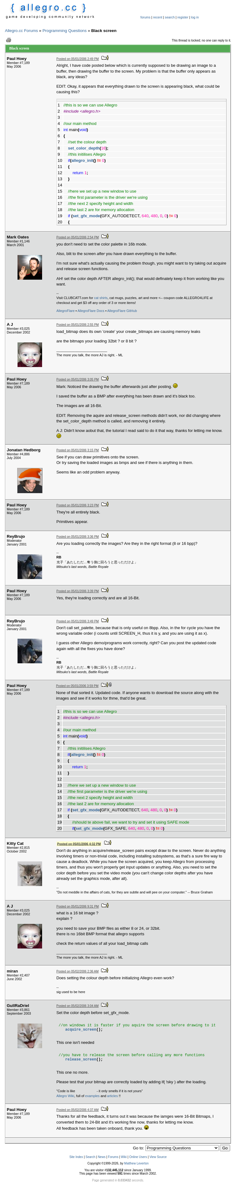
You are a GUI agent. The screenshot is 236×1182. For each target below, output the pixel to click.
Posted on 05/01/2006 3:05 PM (78, 379)
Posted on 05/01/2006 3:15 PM (78, 450)
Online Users (138, 1157)
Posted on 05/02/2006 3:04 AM (78, 1006)
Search (90, 1157)
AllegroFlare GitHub (122, 311)
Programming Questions (64, 30)
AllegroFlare (66, 311)
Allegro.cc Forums (21, 30)
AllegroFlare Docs (90, 311)
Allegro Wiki (65, 1096)
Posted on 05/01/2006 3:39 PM (78, 591)
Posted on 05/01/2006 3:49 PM (78, 621)
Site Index (76, 1157)
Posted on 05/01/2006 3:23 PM (78, 505)
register (182, 17)
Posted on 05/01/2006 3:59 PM (77, 686)
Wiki (124, 1157)
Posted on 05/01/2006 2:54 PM (78, 237)
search (170, 17)
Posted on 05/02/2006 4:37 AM (78, 1110)
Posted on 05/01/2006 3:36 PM (78, 536)
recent (157, 17)
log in (195, 17)
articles (112, 1096)
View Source (158, 1157)
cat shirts (101, 298)
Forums (113, 1157)
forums (145, 17)
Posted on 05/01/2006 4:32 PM (79, 843)
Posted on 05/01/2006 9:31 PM (78, 906)
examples (92, 1096)
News (101, 1157)
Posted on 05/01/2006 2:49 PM (78, 59)
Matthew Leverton (136, 1163)
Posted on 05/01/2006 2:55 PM (78, 324)
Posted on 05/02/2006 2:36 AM (78, 971)
